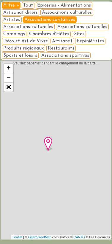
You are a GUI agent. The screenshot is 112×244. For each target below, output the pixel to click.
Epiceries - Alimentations (64, 5)
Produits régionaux (23, 48)
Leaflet (17, 237)
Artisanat (62, 41)
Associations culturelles (67, 12)
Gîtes (78, 34)
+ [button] (9, 68)
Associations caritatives (49, 19)
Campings (14, 34)
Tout (28, 5)
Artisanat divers (20, 12)
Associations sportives (65, 55)
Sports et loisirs (20, 55)
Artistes (11, 19)
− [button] (9, 77)
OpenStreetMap (39, 237)
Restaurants (61, 48)
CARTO (79, 237)
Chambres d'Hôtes (49, 34)
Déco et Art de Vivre (25, 41)
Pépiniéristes (90, 41)
